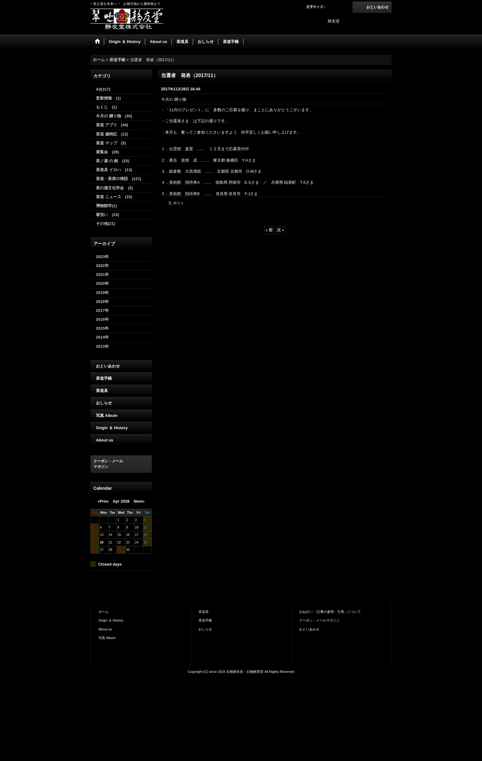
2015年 (102, 328)
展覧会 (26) (107, 152)
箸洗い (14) (107, 214)
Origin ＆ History (112, 428)
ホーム (103, 612)
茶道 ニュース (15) (114, 196)
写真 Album (106, 415)
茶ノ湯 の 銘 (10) (112, 161)
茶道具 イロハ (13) (114, 169)
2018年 (102, 301)
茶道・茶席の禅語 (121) (118, 178)
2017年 (102, 310)
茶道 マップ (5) (111, 143)
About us (104, 440)
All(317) (103, 89)
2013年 (102, 346)
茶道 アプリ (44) (112, 125)
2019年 (102, 292)
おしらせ (104, 403)
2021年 (102, 274)
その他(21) (105, 223)
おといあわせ (377, 7)
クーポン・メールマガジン (319, 620)
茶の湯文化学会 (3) (114, 188)
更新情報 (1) (108, 98)
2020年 (102, 283)
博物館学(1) (106, 205)
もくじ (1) (106, 107)
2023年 (102, 256)
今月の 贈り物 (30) (114, 116)
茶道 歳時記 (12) (112, 134)
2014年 (102, 337)
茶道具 (102, 390)
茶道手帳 (104, 378)
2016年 (102, 319)
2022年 (102, 265)
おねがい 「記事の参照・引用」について (330, 612)
